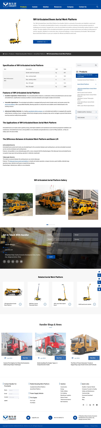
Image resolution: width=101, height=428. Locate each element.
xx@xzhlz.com (40, 2)
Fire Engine (81, 117)
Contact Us (82, 7)
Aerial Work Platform (39, 54)
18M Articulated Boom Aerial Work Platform (59, 54)
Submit (51, 257)
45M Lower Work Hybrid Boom (85, 105)
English (94, 2)
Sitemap (87, 426)
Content (6, 397)
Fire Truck (32, 400)
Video (83, 397)
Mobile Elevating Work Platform (24, 54)
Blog (83, 399)
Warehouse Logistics (66, 395)
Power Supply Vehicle (84, 112)
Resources (58, 7)
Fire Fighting (64, 393)
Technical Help (85, 393)
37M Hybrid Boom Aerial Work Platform (85, 102)
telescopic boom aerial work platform (19, 161)
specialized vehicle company (35, 111)
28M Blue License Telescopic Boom (85, 99)
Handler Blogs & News (50, 325)
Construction (64, 387)
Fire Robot (32, 402)
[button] (47, 224)
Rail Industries (64, 401)
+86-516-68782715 (26, 2)
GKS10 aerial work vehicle (84, 92)
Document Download (87, 395)
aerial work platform (10, 104)
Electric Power (64, 397)
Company (70, 7)
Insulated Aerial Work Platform (85, 80)
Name (5, 390)
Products (23, 7)
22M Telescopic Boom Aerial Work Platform (86, 95)
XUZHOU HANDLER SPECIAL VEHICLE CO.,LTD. (19, 426)
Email (5, 393)
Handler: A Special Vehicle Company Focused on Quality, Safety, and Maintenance (89, 389)
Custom (34, 7)
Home (6, 54)
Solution (46, 7)
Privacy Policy (95, 426)
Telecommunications (66, 399)
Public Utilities (64, 391)
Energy (62, 389)
